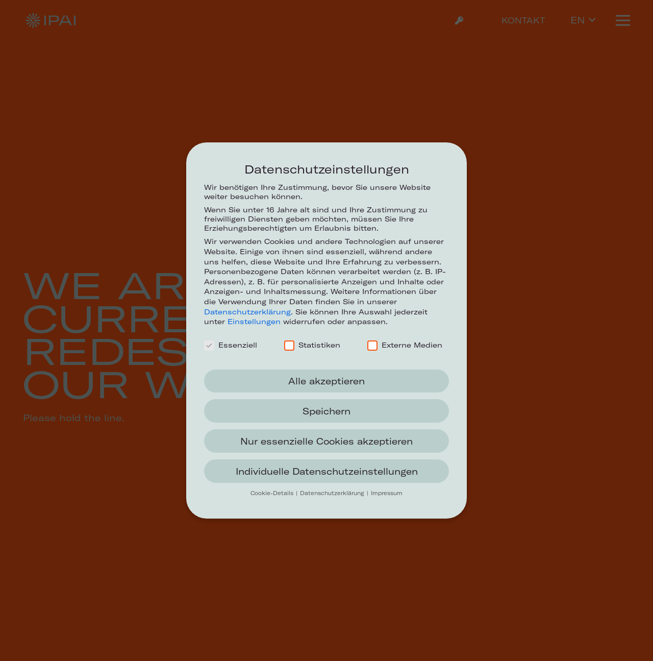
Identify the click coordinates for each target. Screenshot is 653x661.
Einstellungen (254, 321)
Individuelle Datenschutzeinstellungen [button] (327, 471)
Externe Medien (404, 345)
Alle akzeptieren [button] (326, 381)
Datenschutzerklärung (247, 311)
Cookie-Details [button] (272, 493)
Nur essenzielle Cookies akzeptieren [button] (326, 441)
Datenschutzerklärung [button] (333, 493)
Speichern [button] (326, 411)
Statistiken (312, 345)
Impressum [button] (387, 493)
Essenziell (230, 345)
